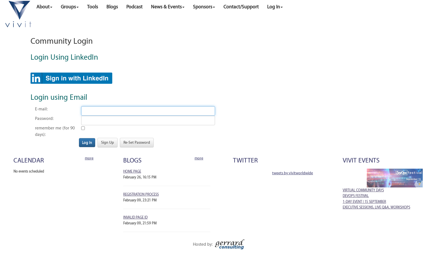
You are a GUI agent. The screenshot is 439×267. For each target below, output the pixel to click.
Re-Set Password (136, 142)
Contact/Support (241, 7)
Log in (275, 7)
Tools (92, 7)
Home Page (132, 171)
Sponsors (204, 7)
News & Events (168, 7)
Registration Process (141, 194)
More (89, 158)
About (44, 7)
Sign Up (107, 142)
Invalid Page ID (135, 217)
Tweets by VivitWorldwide (292, 173)
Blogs (112, 7)
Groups (70, 7)
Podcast (134, 7)
